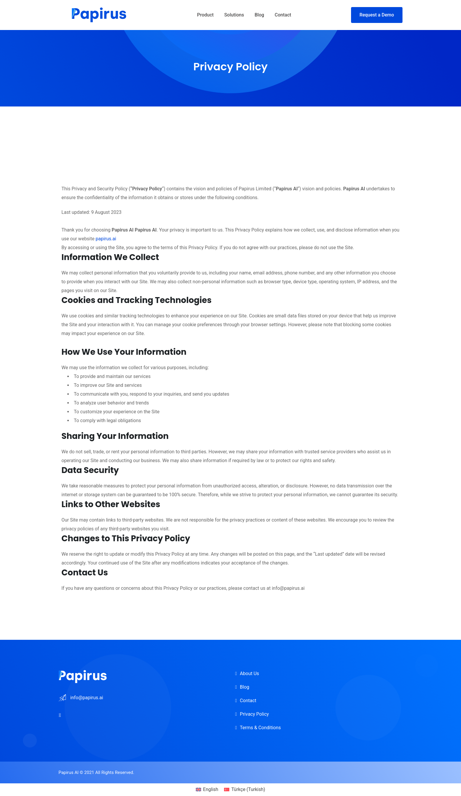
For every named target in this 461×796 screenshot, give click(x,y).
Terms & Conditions (260, 727)
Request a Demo (377, 15)
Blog (259, 15)
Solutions (234, 15)
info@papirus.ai (86, 697)
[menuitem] (207, 790)
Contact (283, 15)
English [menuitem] (210, 789)
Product (205, 15)
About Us (249, 673)
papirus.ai (106, 239)
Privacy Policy (254, 714)
